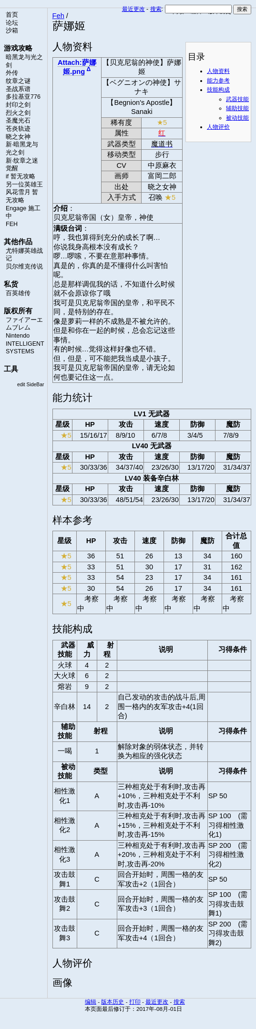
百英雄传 (18, 293)
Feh (58, 16)
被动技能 (237, 117)
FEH (12, 224)
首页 (12, 14)
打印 (135, 1001)
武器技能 (237, 99)
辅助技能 (237, 108)
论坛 (12, 23)
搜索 (156, 9)
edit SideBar (30, 384)
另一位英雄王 (24, 184)
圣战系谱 (18, 89)
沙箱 (12, 30)
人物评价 (218, 126)
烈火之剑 (18, 113)
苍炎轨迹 (18, 128)
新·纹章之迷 (22, 160)
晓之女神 (18, 137)
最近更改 (133, 9)
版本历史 (112, 1001)
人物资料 (218, 71)
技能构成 (218, 89)
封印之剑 (18, 105)
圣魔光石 (18, 120)
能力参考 (218, 80)
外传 (12, 73)
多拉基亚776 (23, 96)
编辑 (90, 1001)
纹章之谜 (18, 81)
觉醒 (12, 168)
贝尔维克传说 (24, 266)
